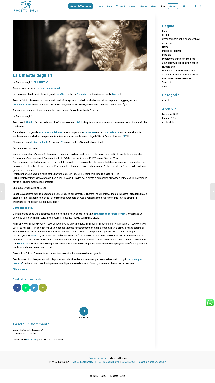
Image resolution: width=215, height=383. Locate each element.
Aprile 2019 (168, 122)
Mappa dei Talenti (171, 50)
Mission (166, 54)
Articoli (165, 100)
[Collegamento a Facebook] (195, 6)
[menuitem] (81, 6)
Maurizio (35, 235)
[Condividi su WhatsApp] (26, 288)
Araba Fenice (118, 213)
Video (165, 86)
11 (125, 136)
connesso (31, 339)
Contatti (166, 35)
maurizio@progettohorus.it (152, 362)
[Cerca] (184, 6)
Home (165, 47)
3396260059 (128, 362)
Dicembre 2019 (170, 114)
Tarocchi (166, 82)
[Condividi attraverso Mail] (43, 288)
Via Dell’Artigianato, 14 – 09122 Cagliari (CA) (96, 362)
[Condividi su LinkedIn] (34, 288)
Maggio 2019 (169, 118)
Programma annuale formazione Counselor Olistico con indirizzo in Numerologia (180, 62)
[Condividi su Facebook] (17, 288)
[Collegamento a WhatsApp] (200, 6)
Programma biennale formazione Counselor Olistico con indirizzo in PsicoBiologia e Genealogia (180, 74)
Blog (164, 31)
